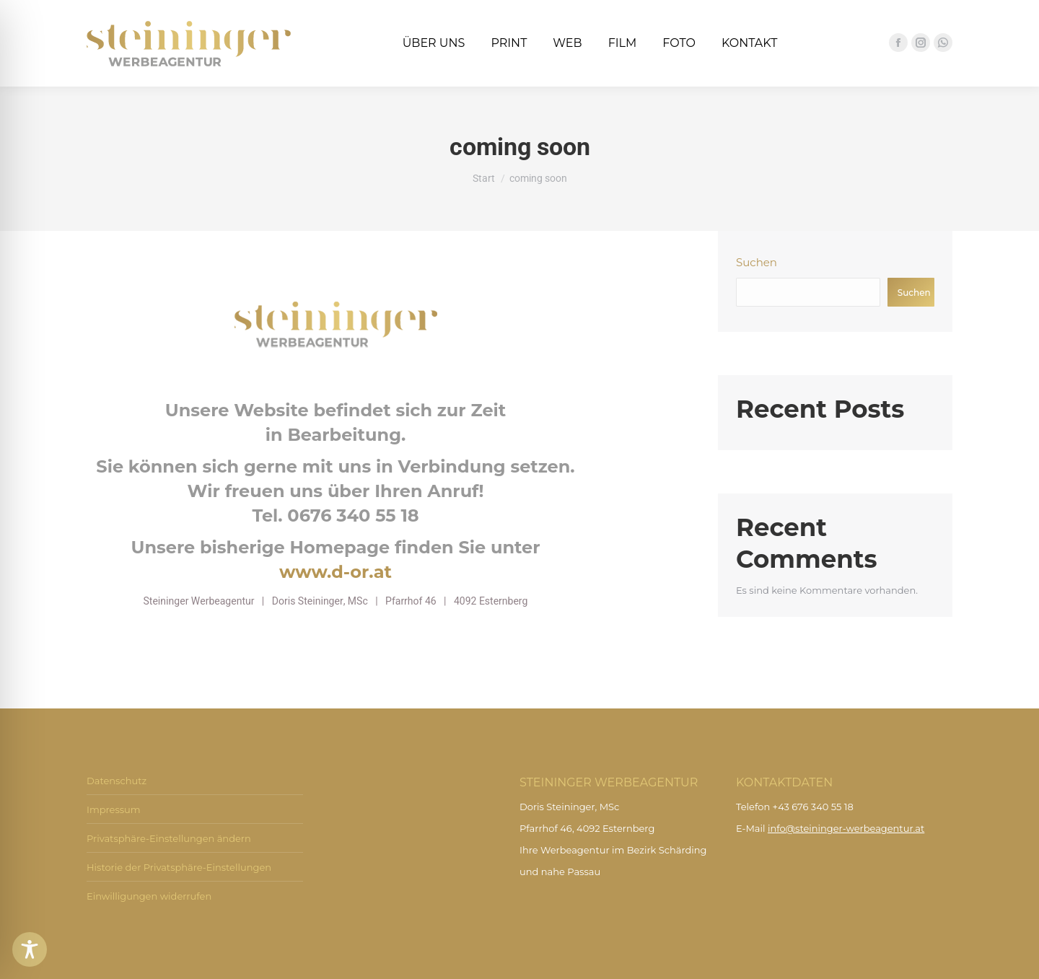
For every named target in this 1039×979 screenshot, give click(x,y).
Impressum (114, 809)
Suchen (756, 262)
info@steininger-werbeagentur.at (846, 828)
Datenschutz (116, 780)
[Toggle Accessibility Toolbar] (29, 949)
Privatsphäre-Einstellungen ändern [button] (169, 838)
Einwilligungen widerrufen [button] (149, 896)
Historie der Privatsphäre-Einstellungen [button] (179, 867)
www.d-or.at (335, 571)
